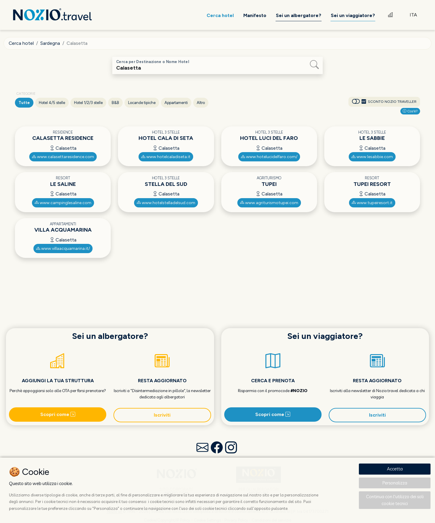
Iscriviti (162, 415)
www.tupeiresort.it (372, 202)
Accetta (395, 469)
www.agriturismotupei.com (269, 202)
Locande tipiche (142, 102)
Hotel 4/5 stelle (52, 102)
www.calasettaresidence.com (63, 156)
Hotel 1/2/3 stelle (88, 102)
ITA (413, 15)
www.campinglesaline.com (63, 202)
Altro (201, 102)
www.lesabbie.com (372, 156)
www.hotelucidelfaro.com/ (269, 156)
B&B (115, 102)
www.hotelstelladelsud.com (166, 202)
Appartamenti (176, 102)
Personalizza (394, 483)
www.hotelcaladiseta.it (165, 156)
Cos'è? (410, 111)
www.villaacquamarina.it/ (63, 248)
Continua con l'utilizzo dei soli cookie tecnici (395, 500)
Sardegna (50, 43)
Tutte (24, 102)
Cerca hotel (21, 43)
